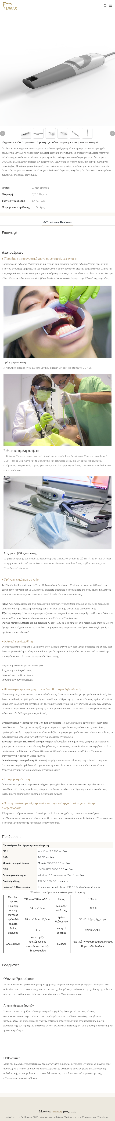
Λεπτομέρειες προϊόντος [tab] (57, 222)
